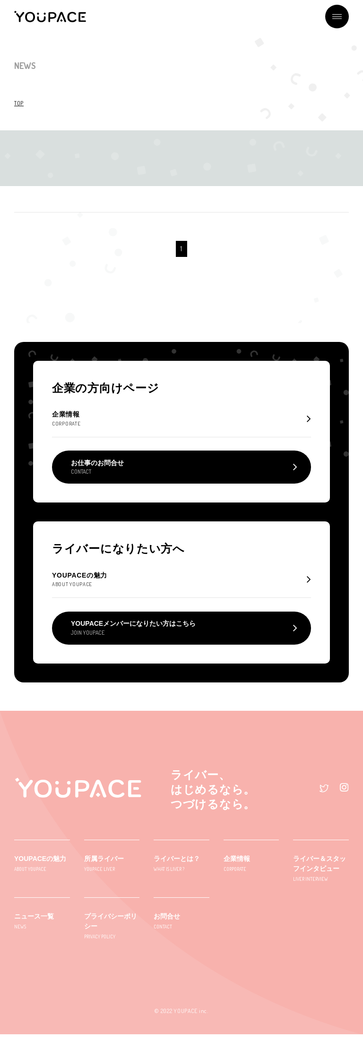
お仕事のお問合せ (97, 478)
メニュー (337, 16)
